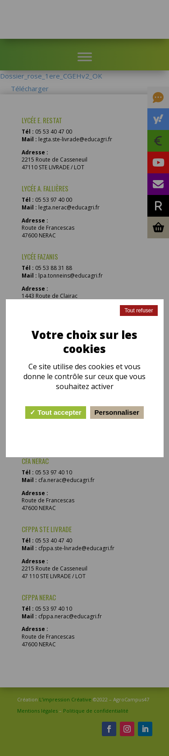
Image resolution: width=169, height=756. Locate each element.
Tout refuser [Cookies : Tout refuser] (138, 310)
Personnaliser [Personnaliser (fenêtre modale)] (117, 412)
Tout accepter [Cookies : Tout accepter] (55, 412)
